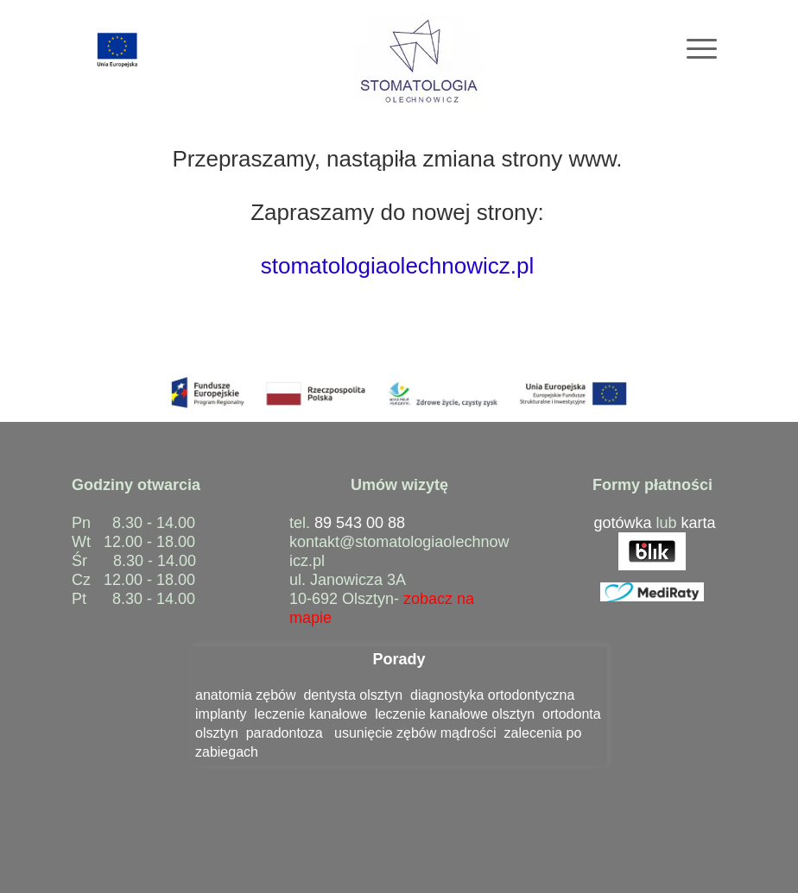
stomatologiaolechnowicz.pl (398, 266)
